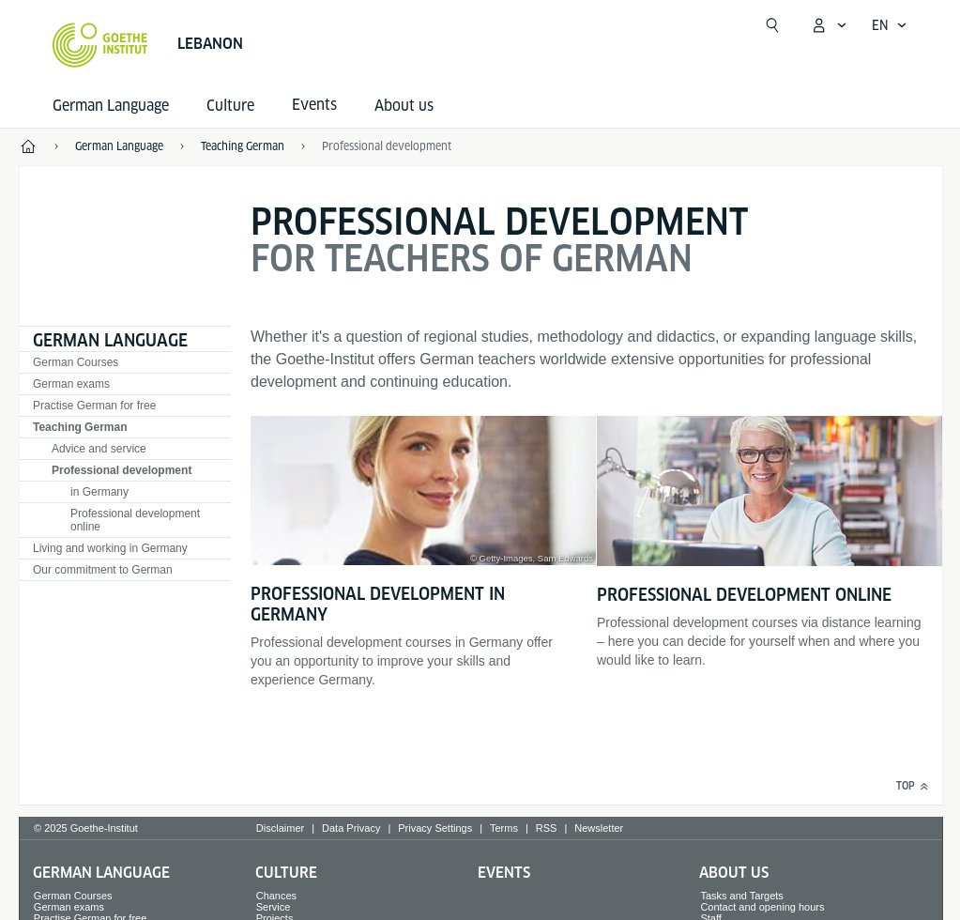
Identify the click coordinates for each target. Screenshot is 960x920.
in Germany (99, 491)
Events (504, 873)
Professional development (121, 470)
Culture (230, 105)
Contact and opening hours (762, 906)
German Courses (75, 362)
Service (273, 906)
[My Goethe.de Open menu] (828, 25)
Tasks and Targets (741, 895)
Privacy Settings (435, 828)
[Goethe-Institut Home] (100, 45)
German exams (71, 384)
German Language (111, 105)
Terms (504, 828)
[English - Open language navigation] (889, 25)
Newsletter (598, 828)
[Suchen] (772, 25)
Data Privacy (351, 828)
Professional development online (135, 520)
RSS (546, 828)
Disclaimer (280, 828)
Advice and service (99, 448)
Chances (276, 895)
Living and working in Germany (110, 548)
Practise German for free (94, 405)
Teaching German (80, 427)
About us (404, 105)
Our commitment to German (103, 569)
